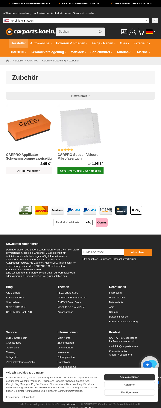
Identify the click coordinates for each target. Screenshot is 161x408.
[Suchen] (80, 32)
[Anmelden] (132, 31)
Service (11, 332)
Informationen (67, 332)
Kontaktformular (118, 351)
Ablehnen (129, 384)
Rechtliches (117, 286)
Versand (71, 404)
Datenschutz (28, 397)
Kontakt (114, 332)
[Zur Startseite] (31, 31)
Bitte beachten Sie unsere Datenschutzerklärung (109, 259)
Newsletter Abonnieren (22, 243)
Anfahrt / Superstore (120, 354)
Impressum (12, 397)
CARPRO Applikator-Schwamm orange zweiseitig (29, 156)
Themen (63, 286)
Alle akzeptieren (129, 377)
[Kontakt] (124, 31)
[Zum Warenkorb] (140, 31)
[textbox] (76, 20)
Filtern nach (80, 95)
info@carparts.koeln (126, 346)
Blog (9, 286)
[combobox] (76, 20)
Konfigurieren (129, 392)
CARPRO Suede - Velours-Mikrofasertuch (78, 156)
